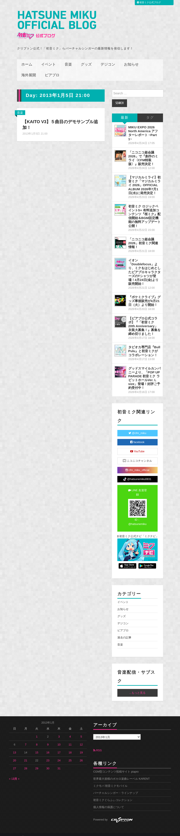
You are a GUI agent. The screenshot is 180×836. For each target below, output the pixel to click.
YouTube (137, 446)
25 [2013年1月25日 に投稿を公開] (70, 755)
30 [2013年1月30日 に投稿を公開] (47, 763)
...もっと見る (137, 687)
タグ (150, 112)
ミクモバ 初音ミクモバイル (110, 780)
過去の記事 (124, 632)
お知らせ (131, 59)
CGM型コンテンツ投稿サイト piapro (116, 766)
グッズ (86, 59)
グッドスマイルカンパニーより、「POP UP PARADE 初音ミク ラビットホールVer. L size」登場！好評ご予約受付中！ (144, 373)
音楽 (68, 59)
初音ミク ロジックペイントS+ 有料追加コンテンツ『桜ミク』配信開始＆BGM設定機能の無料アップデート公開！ (144, 211)
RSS (97, 745)
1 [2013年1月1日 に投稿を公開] (36, 731)
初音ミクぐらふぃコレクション (112, 795)
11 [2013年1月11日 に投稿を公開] (70, 739)
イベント (48, 59)
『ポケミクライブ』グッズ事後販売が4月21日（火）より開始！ (144, 296)
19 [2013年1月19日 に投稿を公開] (81, 747)
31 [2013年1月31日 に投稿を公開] (59, 763)
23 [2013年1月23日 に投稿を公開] (47, 755)
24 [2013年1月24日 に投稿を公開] (59, 755)
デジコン (108, 59)
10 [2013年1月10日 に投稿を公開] (59, 739)
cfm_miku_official (137, 465)
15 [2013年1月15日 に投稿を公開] (36, 747)
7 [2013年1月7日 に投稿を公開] (25, 739)
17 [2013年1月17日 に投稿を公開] (59, 747)
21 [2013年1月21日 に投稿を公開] (25, 755)
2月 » (16, 773)
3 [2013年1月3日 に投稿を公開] (59, 731)
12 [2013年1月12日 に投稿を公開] (81, 739)
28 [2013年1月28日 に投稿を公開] (25, 763)
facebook (137, 437)
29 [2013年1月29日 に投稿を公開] (36, 763)
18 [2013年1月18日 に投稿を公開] (70, 747)
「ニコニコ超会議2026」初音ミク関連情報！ (143, 238)
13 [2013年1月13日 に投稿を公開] (14, 747)
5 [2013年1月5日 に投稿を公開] (81, 731)
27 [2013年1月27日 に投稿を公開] (14, 763)
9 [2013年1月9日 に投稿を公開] (48, 739)
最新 (125, 112)
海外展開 (28, 70)
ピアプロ (52, 70)
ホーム (26, 59)
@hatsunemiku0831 (137, 474)
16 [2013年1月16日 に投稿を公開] (47, 747)
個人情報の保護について (108, 802)
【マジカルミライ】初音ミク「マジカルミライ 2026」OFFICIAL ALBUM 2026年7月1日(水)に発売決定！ (144, 180)
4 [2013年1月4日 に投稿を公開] (70, 731)
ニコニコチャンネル (137, 455)
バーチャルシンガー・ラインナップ (115, 788)
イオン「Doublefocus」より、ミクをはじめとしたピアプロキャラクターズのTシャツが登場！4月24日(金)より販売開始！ (144, 267)
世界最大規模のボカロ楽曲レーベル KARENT (121, 773)
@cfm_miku (137, 428)
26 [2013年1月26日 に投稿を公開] (81, 755)
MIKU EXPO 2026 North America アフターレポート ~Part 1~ (143, 128)
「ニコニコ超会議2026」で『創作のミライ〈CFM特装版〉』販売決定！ (143, 153)
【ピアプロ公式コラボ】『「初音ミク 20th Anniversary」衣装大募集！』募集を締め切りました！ (144, 321)
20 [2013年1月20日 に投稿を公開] (14, 755)
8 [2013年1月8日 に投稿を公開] (36, 739)
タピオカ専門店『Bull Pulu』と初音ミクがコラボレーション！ (144, 346)
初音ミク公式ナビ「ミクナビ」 (137, 531)
